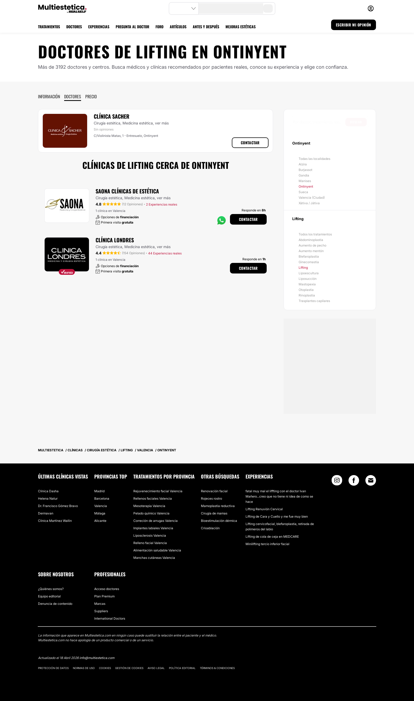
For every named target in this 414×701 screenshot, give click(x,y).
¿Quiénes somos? (51, 589)
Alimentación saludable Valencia (157, 550)
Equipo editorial (49, 596)
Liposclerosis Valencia (149, 535)
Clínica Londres (115, 240)
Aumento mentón (311, 251)
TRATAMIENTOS (49, 26)
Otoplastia (306, 290)
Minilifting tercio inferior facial (267, 544)
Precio (91, 96)
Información (49, 96)
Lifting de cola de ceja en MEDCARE (272, 536)
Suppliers (101, 611)
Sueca (303, 192)
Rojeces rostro (211, 498)
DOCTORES (74, 26)
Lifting (303, 268)
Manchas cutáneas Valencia (154, 558)
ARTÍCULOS (178, 26)
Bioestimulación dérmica (219, 521)
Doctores (72, 96)
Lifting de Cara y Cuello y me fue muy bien (277, 516)
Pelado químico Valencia (151, 513)
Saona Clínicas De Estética (127, 191)
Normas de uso (84, 668)
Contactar (250, 142)
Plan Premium (104, 596)
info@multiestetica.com (96, 658)
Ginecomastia (309, 262)
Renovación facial (214, 491)
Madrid (99, 491)
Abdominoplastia (311, 240)
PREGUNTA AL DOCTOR (132, 26)
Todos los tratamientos (315, 234)
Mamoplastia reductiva (218, 506)
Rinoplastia (307, 295)
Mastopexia (307, 284)
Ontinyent (306, 186)
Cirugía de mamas (214, 513)
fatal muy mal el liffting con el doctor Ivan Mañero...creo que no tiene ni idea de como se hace (279, 496)
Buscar (356, 122)
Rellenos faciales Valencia (152, 498)
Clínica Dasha (48, 491)
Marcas (99, 604)
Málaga (99, 513)
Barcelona (101, 498)
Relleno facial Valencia (150, 543)
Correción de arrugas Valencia (155, 521)
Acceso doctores (106, 589)
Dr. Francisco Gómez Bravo (58, 506)
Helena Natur (48, 498)
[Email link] (370, 480)
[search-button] (268, 8)
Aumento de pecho (312, 245)
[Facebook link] (354, 481)
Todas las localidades (314, 159)
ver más (162, 123)
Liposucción (308, 279)
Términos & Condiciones (217, 668)
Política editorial (182, 668)
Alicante (100, 521)
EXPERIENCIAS (98, 26)
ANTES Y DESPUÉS (206, 26)
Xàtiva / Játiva (309, 203)
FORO (159, 26)
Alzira (303, 164)
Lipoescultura (309, 273)
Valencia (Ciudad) (312, 197)
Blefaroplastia (309, 256)
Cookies (105, 668)
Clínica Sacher (111, 116)
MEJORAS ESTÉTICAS (240, 26)
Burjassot (305, 170)
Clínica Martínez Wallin (55, 521)
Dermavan (45, 513)
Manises (305, 181)
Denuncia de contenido (55, 604)
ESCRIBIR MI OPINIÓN (353, 24)
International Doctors (109, 618)
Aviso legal (156, 668)
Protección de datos (53, 668)
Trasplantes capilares (314, 301)
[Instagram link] (337, 481)
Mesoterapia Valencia (149, 506)
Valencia (100, 506)
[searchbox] (319, 122)
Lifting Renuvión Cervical (264, 509)
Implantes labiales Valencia (153, 528)
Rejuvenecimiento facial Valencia (157, 491)
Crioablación (210, 528)
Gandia (304, 175)
